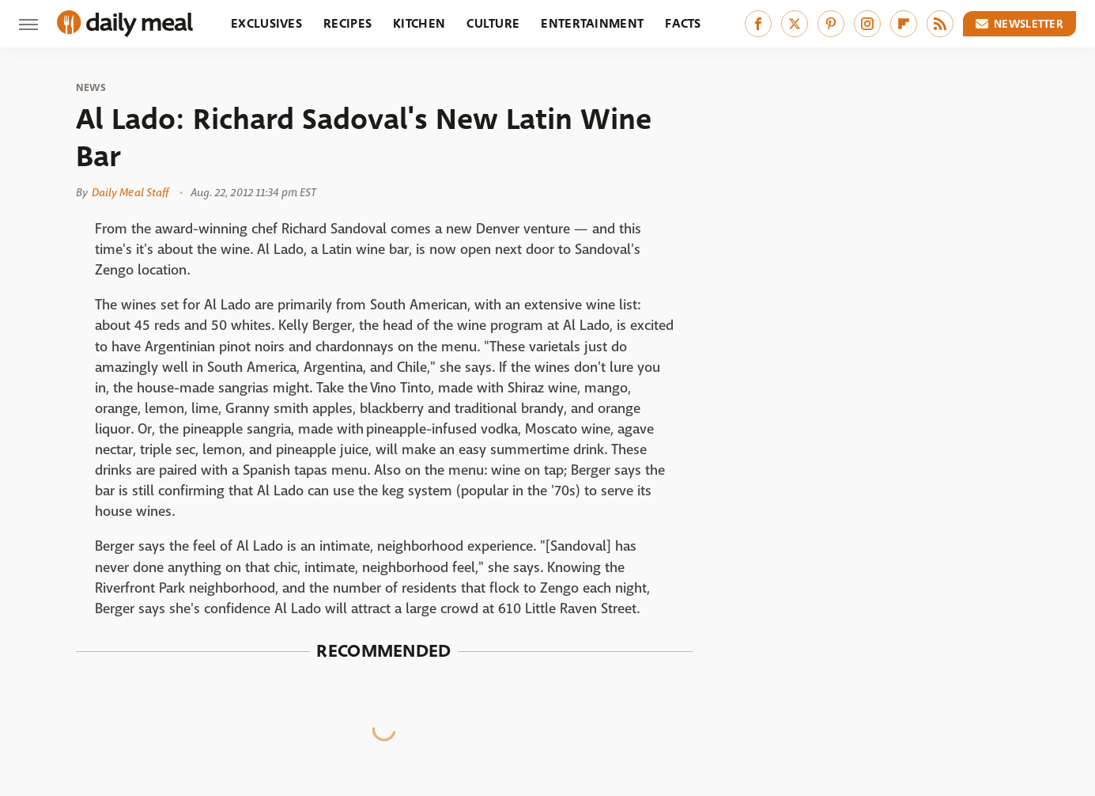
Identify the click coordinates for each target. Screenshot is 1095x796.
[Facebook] (758, 23)
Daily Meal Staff (130, 192)
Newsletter (1020, 24)
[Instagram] (867, 23)
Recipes (347, 23)
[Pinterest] (830, 23)
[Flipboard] (903, 23)
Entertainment (592, 23)
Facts (683, 23)
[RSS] (940, 23)
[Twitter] (794, 23)
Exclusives (266, 23)
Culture (492, 23)
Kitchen (419, 23)
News (91, 87)
